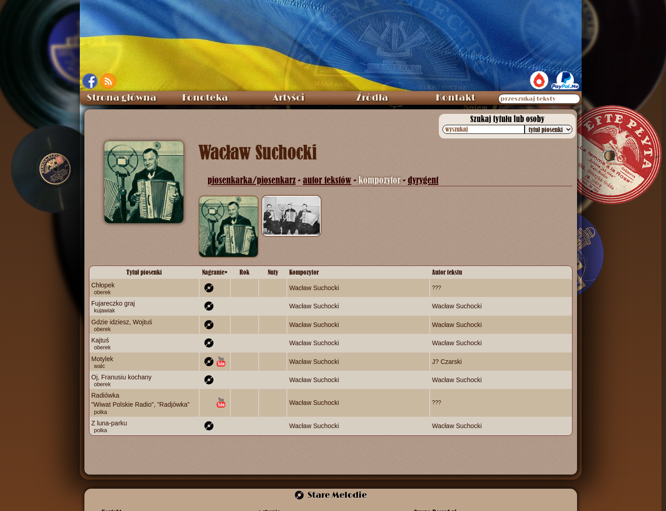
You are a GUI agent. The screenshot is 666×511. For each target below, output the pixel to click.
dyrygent (423, 180)
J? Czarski (447, 361)
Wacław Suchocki (314, 287)
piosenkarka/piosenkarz (252, 180)
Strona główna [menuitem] (121, 97)
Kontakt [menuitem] (455, 97)
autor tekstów (327, 180)
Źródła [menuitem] (372, 97)
